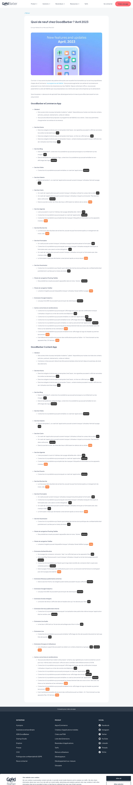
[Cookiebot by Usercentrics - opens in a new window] (11, 781)
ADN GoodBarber (22, 734)
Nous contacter (22, 761)
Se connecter (108, 4)
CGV (18, 752)
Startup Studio (21, 739)
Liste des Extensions (62, 739)
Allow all (118, 769)
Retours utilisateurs (62, 752)
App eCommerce (61, 725)
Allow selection (118, 775)
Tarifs (86, 4)
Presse (18, 748)
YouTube (103, 739)
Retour (27, 13)
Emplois (19, 743)
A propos (19, 725)
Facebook (104, 725)
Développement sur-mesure (65, 761)
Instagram (104, 730)
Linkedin (103, 743)
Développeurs (60, 757)
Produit (34, 4)
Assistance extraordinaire (25, 730)
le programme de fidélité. (55, 83)
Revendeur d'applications (64, 743)
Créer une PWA (60, 734)
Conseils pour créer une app (66, 709)
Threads (103, 748)
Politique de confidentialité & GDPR (29, 757)
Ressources (75, 4)
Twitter (103, 734)
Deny (118, 780)
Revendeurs (60, 4)
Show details (90, 780)
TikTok (102, 752)
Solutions (47, 4)
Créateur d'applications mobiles (66, 730)
